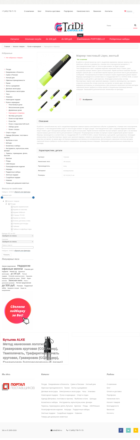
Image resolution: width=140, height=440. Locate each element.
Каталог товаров (18, 45)
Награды (9, 168)
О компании (30, 11)
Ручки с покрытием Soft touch (19, 122)
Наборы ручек (14, 125)
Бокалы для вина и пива (20, 219)
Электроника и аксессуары (15, 90)
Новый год (13, 270)
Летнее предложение (23, 281)
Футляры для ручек (15, 114)
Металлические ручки (16, 106)
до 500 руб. (8, 283)
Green (23, 277)
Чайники (14, 224)
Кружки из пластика (18, 208)
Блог (40, 11)
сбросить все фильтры (22, 190)
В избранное (87, 98)
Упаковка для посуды (19, 222)
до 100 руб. (16, 272)
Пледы (8, 159)
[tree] (17, 214)
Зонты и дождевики (13, 84)
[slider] (33, 196)
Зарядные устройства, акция (11, 276)
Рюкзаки (20, 284)
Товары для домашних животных (17, 181)
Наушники (29, 274)
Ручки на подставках (16, 117)
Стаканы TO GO (17, 213)
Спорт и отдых (11, 131)
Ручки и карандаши (34, 45)
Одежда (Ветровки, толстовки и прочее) (57, 395)
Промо (8, 81)
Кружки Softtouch (17, 211)
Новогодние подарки (13, 98)
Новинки (9, 179)
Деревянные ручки (15, 109)
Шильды (9, 141)
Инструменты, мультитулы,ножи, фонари (75, 399)
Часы (8, 92)
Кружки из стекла (17, 216)
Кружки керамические (19, 205)
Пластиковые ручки (15, 103)
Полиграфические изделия (15, 165)
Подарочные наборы (13, 170)
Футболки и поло (12, 139)
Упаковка (9, 95)
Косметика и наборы (13, 144)
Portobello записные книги (16, 274)
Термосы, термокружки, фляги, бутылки (57, 402)
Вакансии (98, 11)
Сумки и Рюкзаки (12, 73)
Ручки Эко (12, 119)
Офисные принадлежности (15, 79)
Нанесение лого (84, 11)
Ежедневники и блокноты (15, 70)
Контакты (109, 11)
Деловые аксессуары (13, 87)
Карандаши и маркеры (16, 111)
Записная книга (15, 279)
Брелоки (9, 157)
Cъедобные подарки (13, 176)
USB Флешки (10, 162)
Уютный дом (10, 76)
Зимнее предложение (9, 264)
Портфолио (69, 11)
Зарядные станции (13, 286)
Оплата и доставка (53, 11)
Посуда (8, 68)
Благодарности (113, 402)
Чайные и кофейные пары (21, 227)
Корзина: (131, 11)
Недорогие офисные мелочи (16, 266)
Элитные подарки (12, 173)
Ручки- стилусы (14, 128)
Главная (7, 45)
